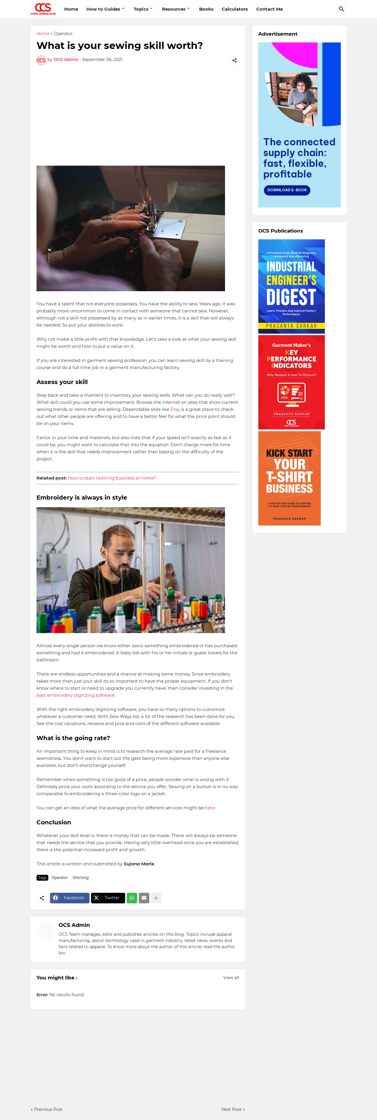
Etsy (174, 409)
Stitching (81, 877)
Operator (63, 34)
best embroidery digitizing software (76, 695)
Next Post (231, 1109)
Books (206, 9)
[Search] (342, 9)
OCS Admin (74, 925)
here (209, 808)
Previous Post (48, 1109)
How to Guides (103, 9)
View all (231, 978)
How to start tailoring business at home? (112, 478)
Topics (141, 9)
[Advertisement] (138, 118)
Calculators (235, 9)
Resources (174, 9)
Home (71, 9)
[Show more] (156, 898)
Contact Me (269, 9)
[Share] (234, 60)
